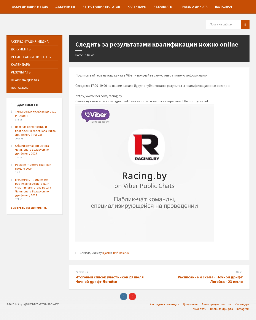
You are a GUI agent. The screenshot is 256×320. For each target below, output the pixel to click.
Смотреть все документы (29, 207)
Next (239, 272)
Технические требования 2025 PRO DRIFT (35, 114)
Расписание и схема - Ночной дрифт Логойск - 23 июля (210, 279)
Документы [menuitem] (190, 304)
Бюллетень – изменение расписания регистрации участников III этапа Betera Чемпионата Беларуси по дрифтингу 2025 (33, 187)
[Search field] (228, 24)
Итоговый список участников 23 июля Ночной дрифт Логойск (109, 279)
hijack (106, 253)
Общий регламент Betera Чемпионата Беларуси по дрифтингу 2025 (32, 149)
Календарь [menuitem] (242, 304)
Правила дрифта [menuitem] (221, 309)
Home (79, 55)
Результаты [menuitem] (199, 309)
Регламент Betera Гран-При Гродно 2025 (33, 166)
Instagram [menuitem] (243, 309)
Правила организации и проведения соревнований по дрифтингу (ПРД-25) (35, 130)
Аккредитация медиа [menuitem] (164, 304)
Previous (81, 272)
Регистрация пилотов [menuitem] (216, 304)
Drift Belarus (121, 253)
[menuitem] (30, 6)
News (90, 55)
